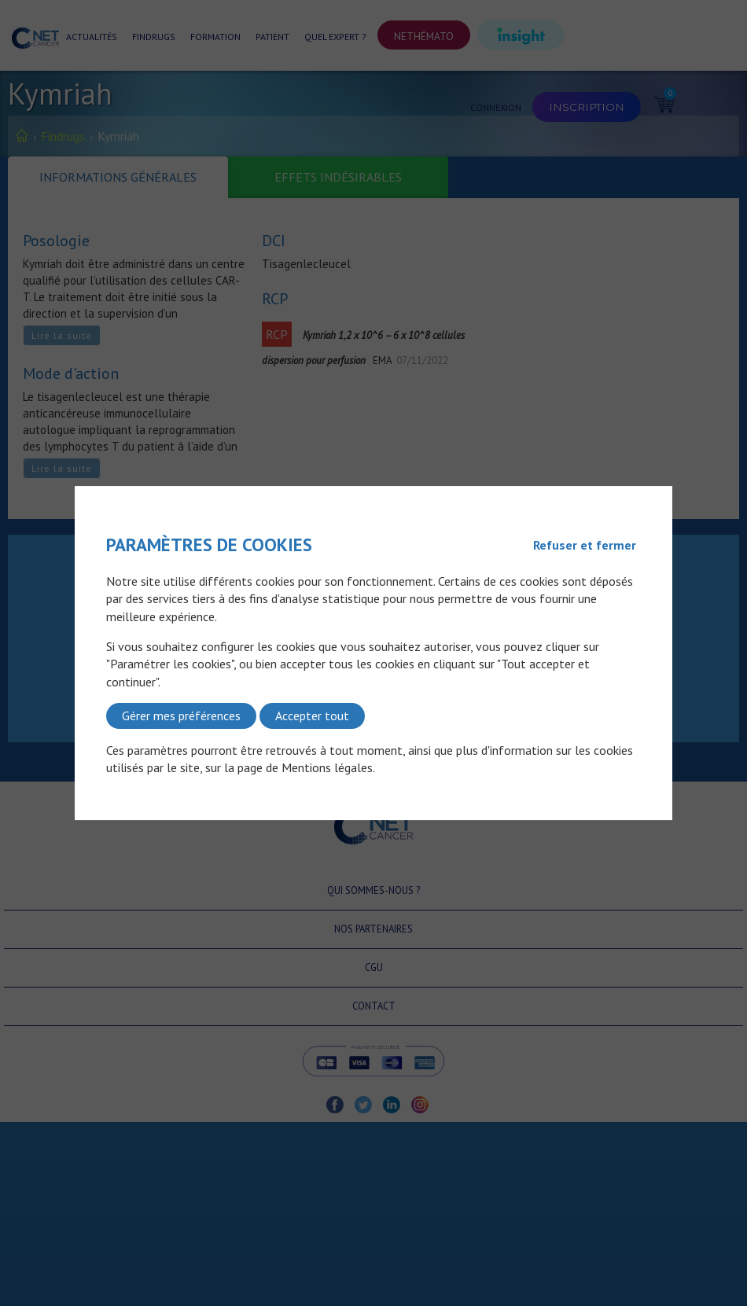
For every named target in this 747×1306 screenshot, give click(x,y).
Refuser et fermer (584, 545)
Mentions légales (327, 767)
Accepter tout (312, 715)
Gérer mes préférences (181, 715)
